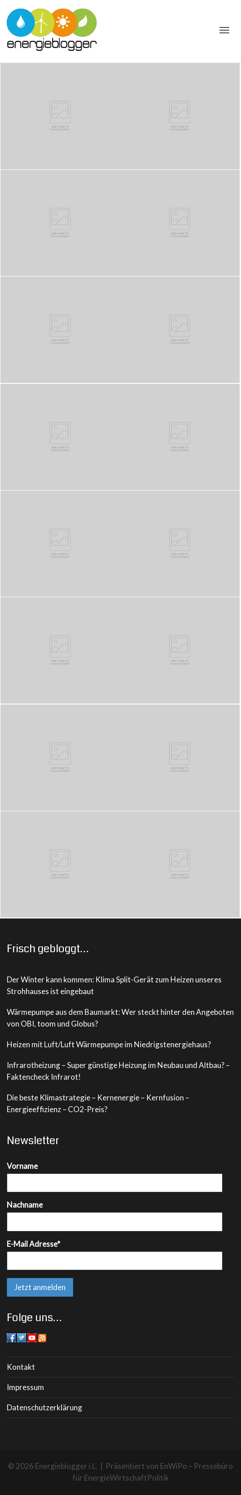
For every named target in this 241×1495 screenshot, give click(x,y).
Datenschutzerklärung (44, 1407)
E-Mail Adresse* (33, 1244)
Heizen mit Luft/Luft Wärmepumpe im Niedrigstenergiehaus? (109, 1044)
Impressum (25, 1387)
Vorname (22, 1166)
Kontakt (21, 1367)
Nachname (25, 1204)
